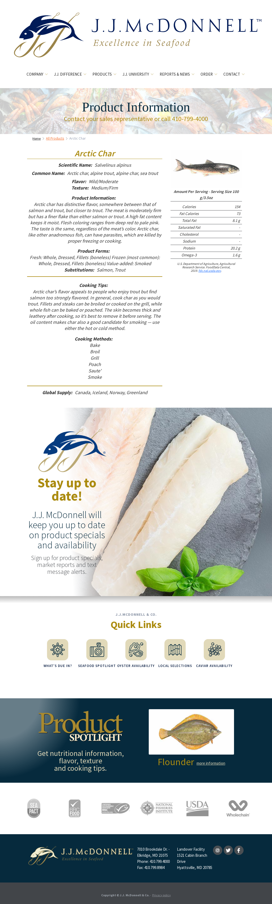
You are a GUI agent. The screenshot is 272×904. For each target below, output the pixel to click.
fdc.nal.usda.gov (209, 271)
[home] (136, 39)
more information (211, 760)
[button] (37, 74)
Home (36, 138)
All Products (55, 138)
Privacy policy (161, 892)
